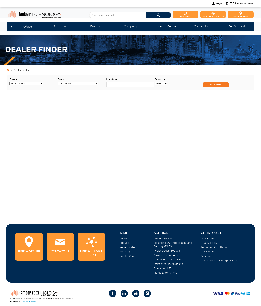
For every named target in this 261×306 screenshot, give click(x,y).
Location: (111, 79)
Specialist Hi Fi (162, 268)
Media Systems (163, 238)
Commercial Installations (169, 259)
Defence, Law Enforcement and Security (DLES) (173, 244)
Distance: (160, 79)
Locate (217, 84)
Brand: (62, 79)
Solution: (14, 79)
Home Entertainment (166, 272)
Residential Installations (168, 263)
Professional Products (167, 250)
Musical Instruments (166, 255)
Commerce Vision (28, 301)
